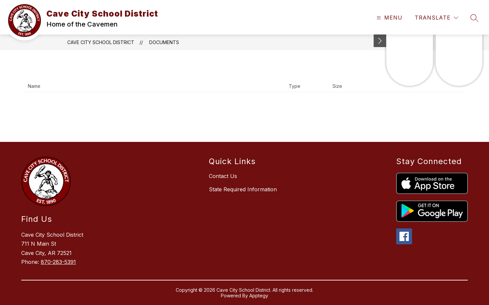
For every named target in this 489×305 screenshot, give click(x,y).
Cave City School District (100, 42)
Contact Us (223, 176)
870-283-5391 (58, 262)
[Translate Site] (436, 18)
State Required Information (243, 189)
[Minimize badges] (380, 40)
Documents (164, 42)
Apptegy (258, 295)
